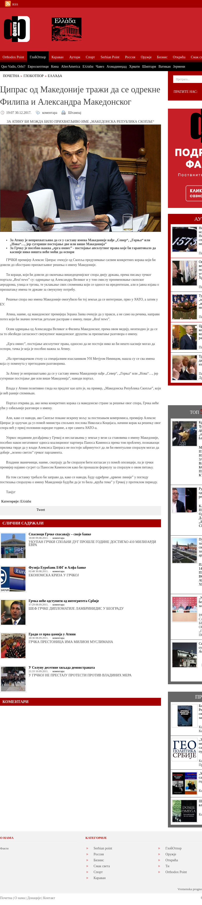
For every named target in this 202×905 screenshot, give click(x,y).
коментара (49, 113)
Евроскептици (38, 66)
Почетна (11, 76)
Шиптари (149, 66)
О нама (20, 898)
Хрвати (134, 66)
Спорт (98, 872)
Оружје (170, 854)
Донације (34, 898)
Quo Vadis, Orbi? (13, 66)
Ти (167, 866)
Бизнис (99, 860)
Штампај (74, 113)
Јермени (179, 66)
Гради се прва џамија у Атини (52, 634)
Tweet (41, 510)
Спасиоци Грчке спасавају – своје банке (60, 534)
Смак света (102, 866)
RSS (15, 4)
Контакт (49, 898)
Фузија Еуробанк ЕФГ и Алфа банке (57, 567)
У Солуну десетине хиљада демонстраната (62, 667)
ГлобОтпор (33, 76)
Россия (99, 854)
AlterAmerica (70, 66)
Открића (171, 860)
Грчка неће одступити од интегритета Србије (64, 601)
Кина (55, 66)
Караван (100, 878)
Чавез (100, 66)
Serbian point (103, 848)
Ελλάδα (55, 76)
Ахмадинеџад (117, 66)
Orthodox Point (176, 872)
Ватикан (165, 66)
